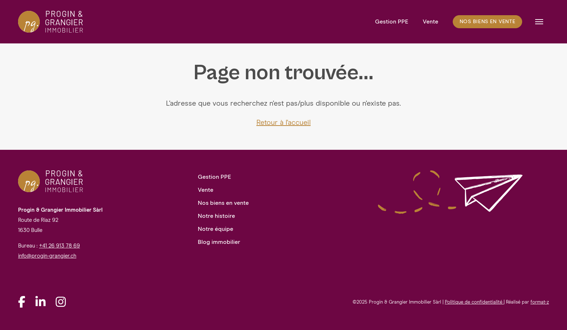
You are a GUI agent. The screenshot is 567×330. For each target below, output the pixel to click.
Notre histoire (216, 216)
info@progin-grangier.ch (47, 256)
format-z (539, 302)
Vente (430, 22)
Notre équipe (215, 229)
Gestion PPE (391, 22)
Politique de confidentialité (474, 302)
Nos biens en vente (488, 21)
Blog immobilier (219, 242)
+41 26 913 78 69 (59, 246)
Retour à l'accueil (283, 122)
